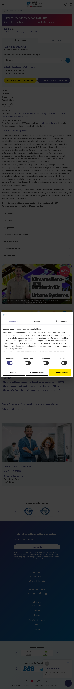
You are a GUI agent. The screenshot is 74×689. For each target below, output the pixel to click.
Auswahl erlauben (37, 372)
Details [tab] (37, 321)
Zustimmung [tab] (13, 321)
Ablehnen (13, 372)
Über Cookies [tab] (61, 321)
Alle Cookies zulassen (60, 372)
